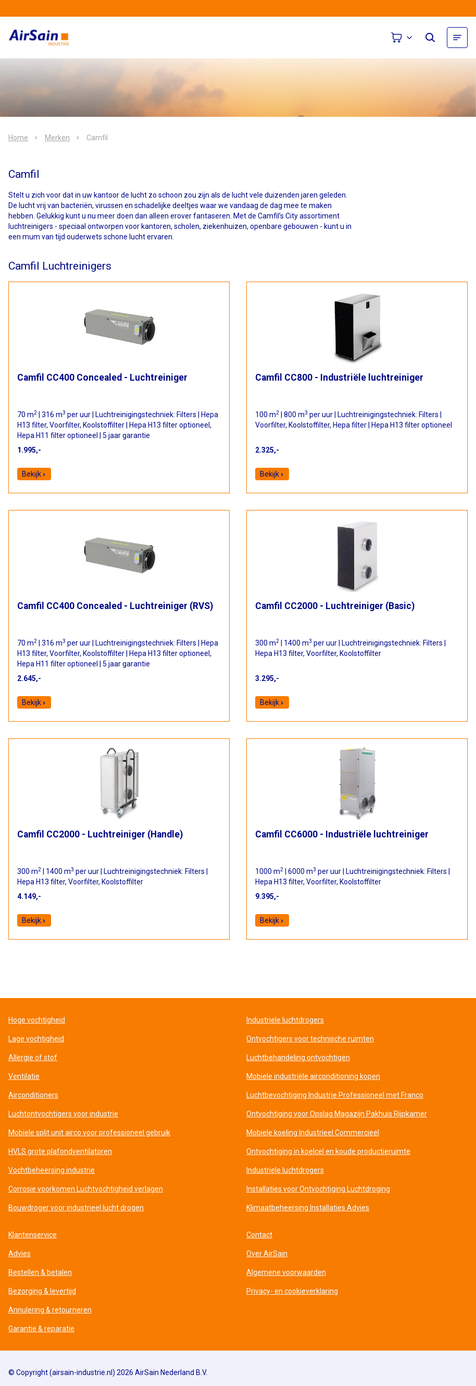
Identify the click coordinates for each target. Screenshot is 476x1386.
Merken (57, 137)
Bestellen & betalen (40, 1272)
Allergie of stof (32, 1057)
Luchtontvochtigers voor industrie (63, 1114)
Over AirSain (266, 1253)
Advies (19, 1253)
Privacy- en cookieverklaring (292, 1291)
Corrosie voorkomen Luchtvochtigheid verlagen (85, 1189)
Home (18, 137)
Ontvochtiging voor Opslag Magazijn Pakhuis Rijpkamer (336, 1114)
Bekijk (34, 474)
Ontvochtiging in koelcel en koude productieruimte (328, 1151)
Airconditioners (33, 1095)
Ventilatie (24, 1076)
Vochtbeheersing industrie (51, 1170)
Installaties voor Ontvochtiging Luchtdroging (318, 1189)
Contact (259, 1235)
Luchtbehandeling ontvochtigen (298, 1057)
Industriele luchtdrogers (285, 1020)
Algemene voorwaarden (286, 1272)
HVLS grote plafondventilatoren (60, 1151)
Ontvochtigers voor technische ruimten (310, 1039)
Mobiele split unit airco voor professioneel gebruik (89, 1132)
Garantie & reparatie (41, 1328)
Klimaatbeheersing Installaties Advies (307, 1207)
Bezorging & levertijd (42, 1291)
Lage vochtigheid (36, 1039)
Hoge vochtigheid (36, 1020)
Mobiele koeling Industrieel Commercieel (312, 1132)
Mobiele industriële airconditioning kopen (313, 1076)
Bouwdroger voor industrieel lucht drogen (76, 1207)
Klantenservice (32, 1235)
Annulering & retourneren (50, 1310)
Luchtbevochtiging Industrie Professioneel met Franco (334, 1095)
